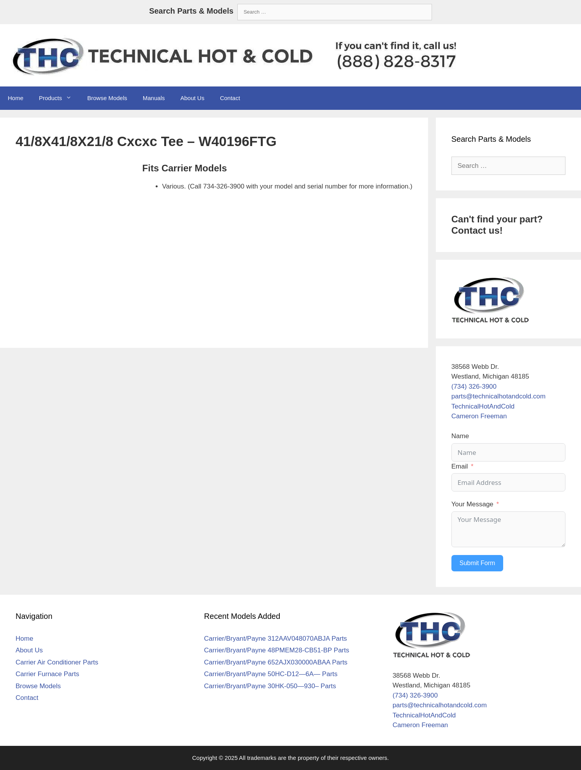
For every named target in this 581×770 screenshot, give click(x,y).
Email (459, 466)
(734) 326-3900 (474, 386)
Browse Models (107, 98)
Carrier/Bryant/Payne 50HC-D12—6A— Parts (270, 674)
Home (15, 98)
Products (59, 98)
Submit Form (477, 563)
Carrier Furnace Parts (47, 674)
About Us (192, 98)
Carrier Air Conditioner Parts (57, 662)
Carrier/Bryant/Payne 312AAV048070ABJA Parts (275, 638)
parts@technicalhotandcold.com (498, 396)
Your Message (472, 504)
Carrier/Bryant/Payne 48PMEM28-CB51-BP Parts (276, 650)
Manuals (154, 98)
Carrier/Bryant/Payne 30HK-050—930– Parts (270, 686)
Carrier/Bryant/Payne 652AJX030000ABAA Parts (276, 662)
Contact (230, 98)
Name (460, 436)
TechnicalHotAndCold (483, 406)
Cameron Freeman (479, 416)
